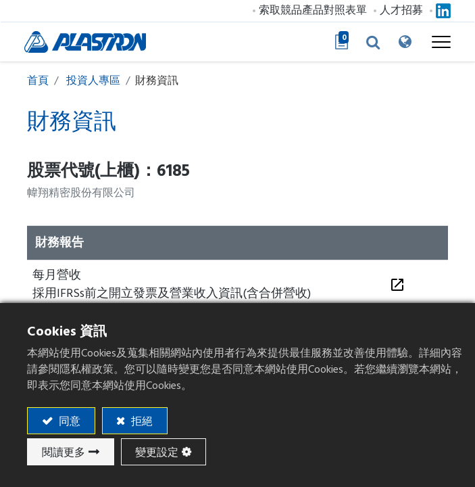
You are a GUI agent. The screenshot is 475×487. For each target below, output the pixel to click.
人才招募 (398, 10)
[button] (369, 41)
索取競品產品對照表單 (310, 10)
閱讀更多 (63, 452)
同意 (68, 421)
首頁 (38, 80)
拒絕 (140, 421)
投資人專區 (93, 80)
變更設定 (156, 452)
